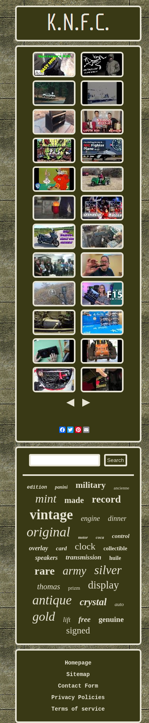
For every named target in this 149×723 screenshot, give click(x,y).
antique (52, 600)
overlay (38, 548)
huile (115, 558)
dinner (117, 518)
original (48, 531)
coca (100, 537)
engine (90, 518)
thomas (48, 586)
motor (83, 537)
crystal (92, 601)
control (121, 536)
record (106, 499)
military (90, 485)
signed (78, 630)
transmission (83, 557)
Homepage (78, 663)
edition (37, 487)
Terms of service (77, 709)
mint (45, 498)
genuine (111, 619)
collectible (115, 549)
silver (108, 570)
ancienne (121, 487)
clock (85, 546)
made (74, 500)
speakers (46, 557)
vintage (51, 514)
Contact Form (78, 686)
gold (44, 616)
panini (61, 487)
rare (45, 571)
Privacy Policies (77, 697)
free (84, 619)
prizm (74, 588)
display (103, 585)
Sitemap (78, 674)
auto (119, 604)
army (75, 570)
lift (67, 620)
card (61, 548)
